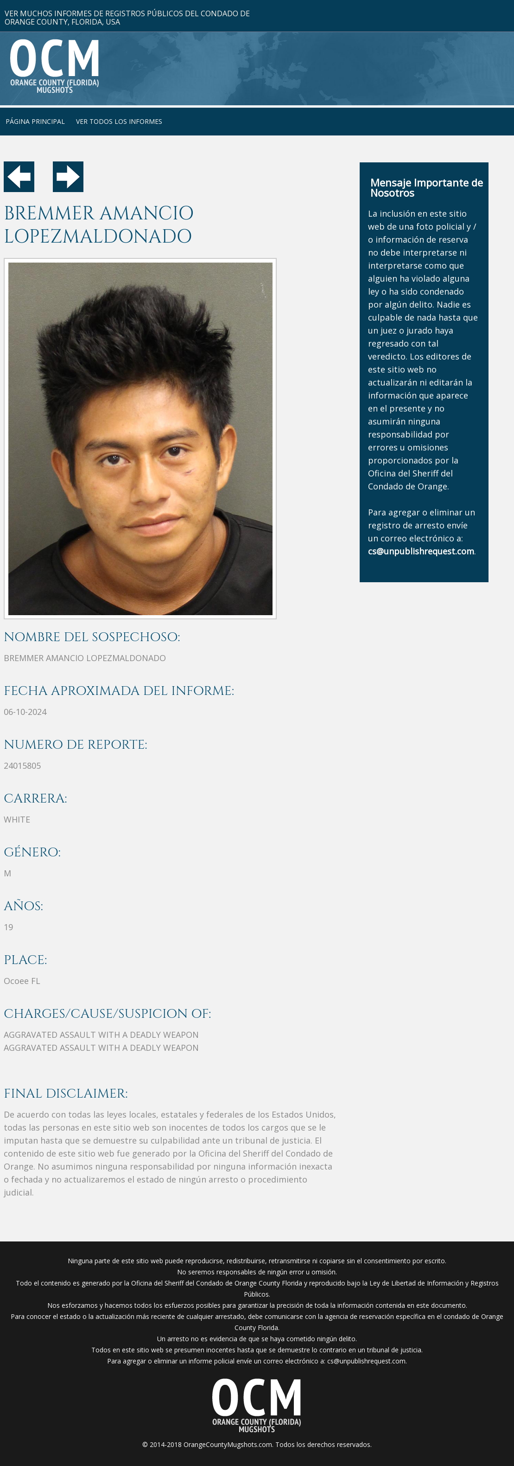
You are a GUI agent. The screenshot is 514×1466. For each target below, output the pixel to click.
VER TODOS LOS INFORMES (119, 121)
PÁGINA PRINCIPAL (35, 121)
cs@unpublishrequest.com (366, 1361)
